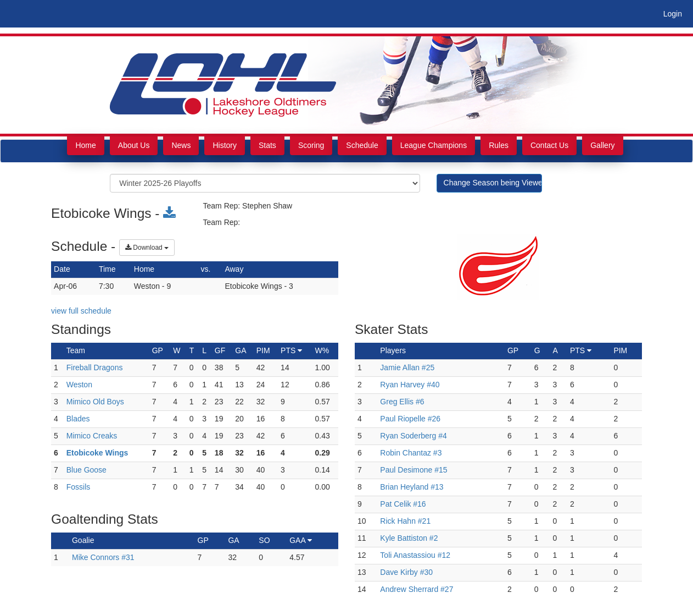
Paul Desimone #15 (413, 469)
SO (264, 540)
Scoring (311, 145)
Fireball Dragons (94, 367)
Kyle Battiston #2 (409, 538)
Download (147, 247)
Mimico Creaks (92, 435)
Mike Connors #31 (103, 557)
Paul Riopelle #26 (410, 418)
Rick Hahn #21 (405, 521)
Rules (498, 145)
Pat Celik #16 (403, 504)
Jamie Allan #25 (407, 367)
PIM (263, 350)
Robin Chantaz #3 (410, 452)
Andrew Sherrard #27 (416, 589)
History (225, 145)
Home (85, 145)
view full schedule (81, 310)
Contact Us (549, 145)
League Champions (433, 145)
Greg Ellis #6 (402, 401)
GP (203, 540)
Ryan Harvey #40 (409, 384)
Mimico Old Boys (95, 401)
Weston (79, 384)
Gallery (602, 145)
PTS (291, 350)
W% (322, 350)
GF (220, 350)
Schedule (362, 145)
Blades (78, 418)
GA (240, 350)
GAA (300, 540)
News (181, 145)
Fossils (78, 486)
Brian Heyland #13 (411, 486)
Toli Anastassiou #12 (415, 555)
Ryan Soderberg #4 (413, 435)
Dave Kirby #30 (406, 572)
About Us (134, 145)
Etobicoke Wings (97, 452)
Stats (267, 145)
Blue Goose (86, 469)
